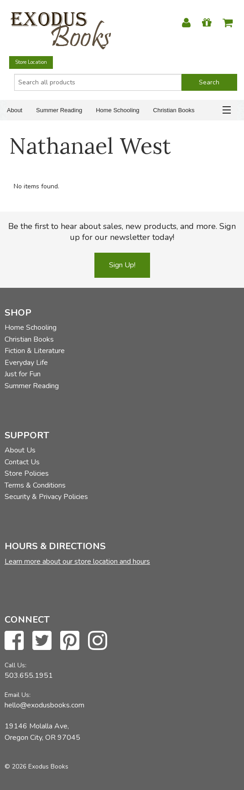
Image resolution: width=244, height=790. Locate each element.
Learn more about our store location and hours (77, 561)
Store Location (31, 62)
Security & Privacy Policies (46, 497)
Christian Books (174, 110)
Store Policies (27, 473)
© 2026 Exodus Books (36, 766)
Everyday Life (26, 363)
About (14, 110)
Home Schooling (117, 110)
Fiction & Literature (35, 351)
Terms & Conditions (35, 485)
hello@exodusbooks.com (44, 705)
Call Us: (15, 665)
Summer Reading (59, 110)
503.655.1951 (29, 675)
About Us (20, 450)
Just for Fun (23, 374)
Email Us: (18, 695)
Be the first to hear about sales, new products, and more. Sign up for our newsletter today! (122, 232)
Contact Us (22, 462)
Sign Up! (122, 265)
